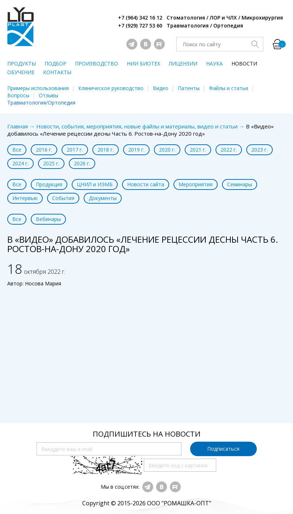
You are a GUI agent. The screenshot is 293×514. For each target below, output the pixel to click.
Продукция (49, 184)
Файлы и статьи (228, 88)
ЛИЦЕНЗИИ (183, 63)
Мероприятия (196, 184)
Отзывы (48, 95)
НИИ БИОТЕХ (143, 63)
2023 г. (259, 149)
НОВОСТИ (244, 63)
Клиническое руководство (110, 88)
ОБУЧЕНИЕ (20, 72)
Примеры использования (38, 88)
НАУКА (214, 63)
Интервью (25, 198)
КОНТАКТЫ (57, 72)
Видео (160, 88)
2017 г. (75, 149)
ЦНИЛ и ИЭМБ (95, 184)
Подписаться (223, 448)
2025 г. (51, 163)
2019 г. (136, 149)
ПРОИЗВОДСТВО (96, 63)
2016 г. (44, 149)
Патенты (189, 88)
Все (16, 149)
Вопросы (18, 95)
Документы (103, 198)
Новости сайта (145, 184)
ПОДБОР (55, 63)
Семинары (239, 184)
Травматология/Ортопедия (41, 102)
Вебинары (48, 219)
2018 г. (105, 149)
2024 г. (20, 163)
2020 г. (167, 149)
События (63, 198)
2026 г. (82, 163)
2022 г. (229, 149)
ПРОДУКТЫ (21, 63)
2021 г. (198, 149)
